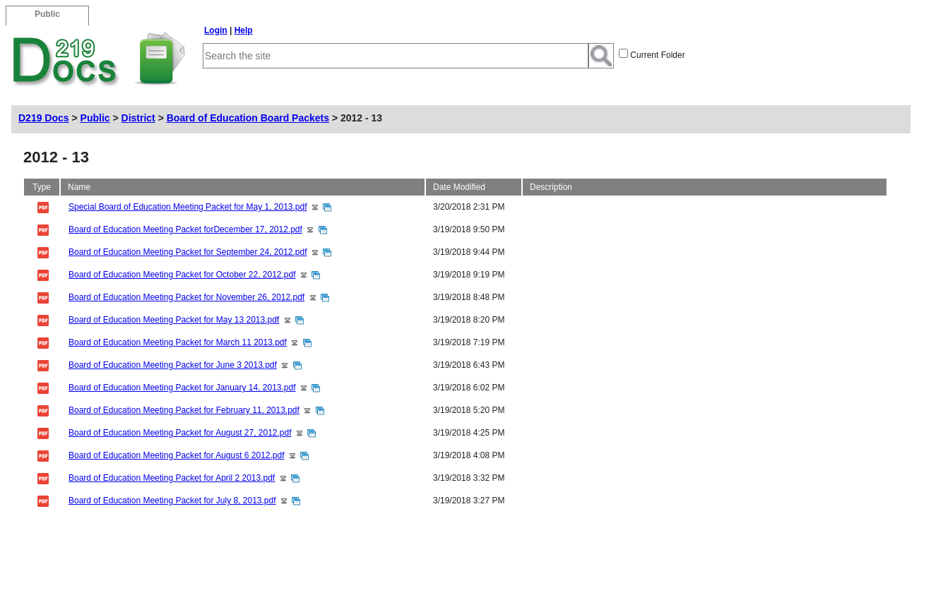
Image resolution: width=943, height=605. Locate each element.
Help (244, 30)
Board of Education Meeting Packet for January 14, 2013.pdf (182, 388)
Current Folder (657, 55)
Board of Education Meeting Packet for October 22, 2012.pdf (182, 275)
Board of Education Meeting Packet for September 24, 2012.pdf (188, 252)
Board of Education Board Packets (248, 118)
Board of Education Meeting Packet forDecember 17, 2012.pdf (185, 229)
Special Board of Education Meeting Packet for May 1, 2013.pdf (188, 207)
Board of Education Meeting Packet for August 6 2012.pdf (177, 455)
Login (215, 30)
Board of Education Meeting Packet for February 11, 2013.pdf (184, 410)
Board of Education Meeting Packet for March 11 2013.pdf (178, 342)
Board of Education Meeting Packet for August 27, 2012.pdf (180, 433)
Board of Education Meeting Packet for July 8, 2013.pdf (172, 500)
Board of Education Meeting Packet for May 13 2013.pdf (174, 320)
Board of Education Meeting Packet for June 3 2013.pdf (173, 365)
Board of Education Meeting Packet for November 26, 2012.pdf (186, 297)
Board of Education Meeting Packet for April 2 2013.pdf (172, 478)
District (138, 118)
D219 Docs (43, 118)
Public (95, 118)
